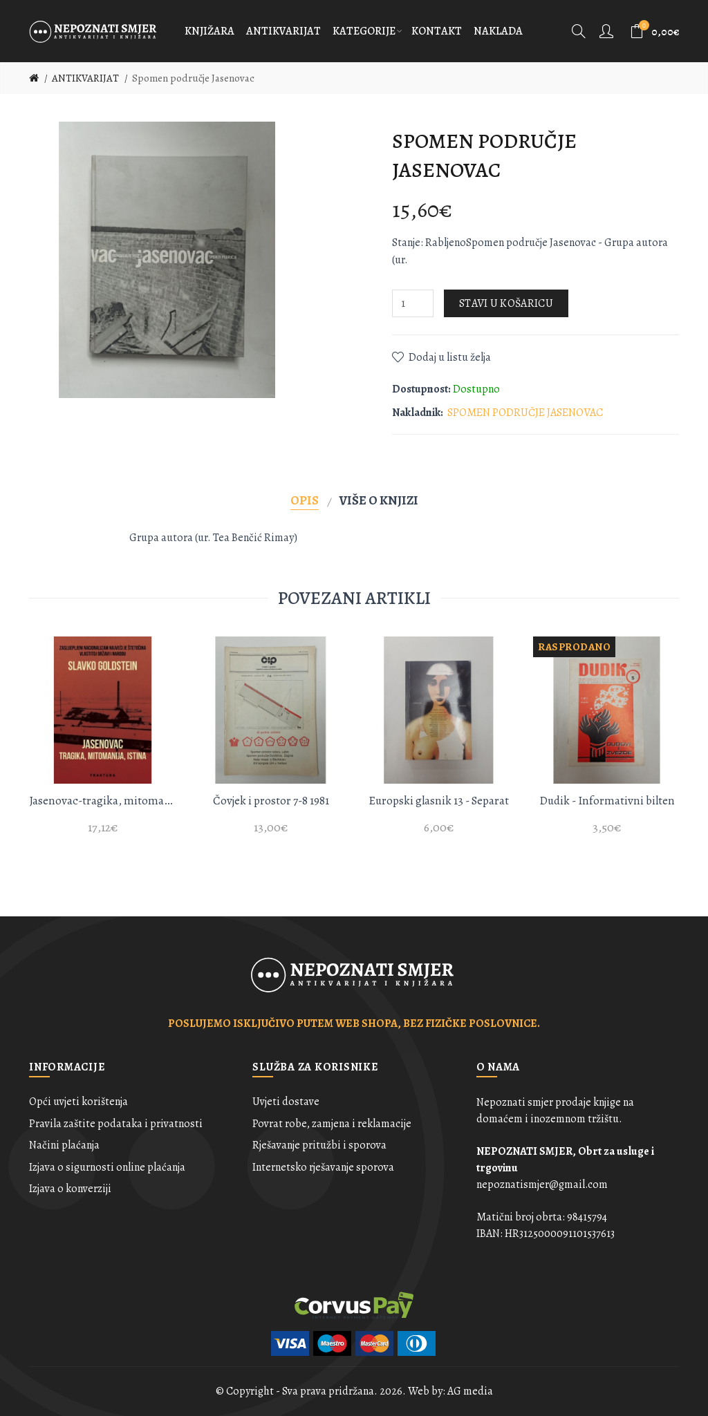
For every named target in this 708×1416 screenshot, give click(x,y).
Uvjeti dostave (285, 1101)
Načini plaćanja (64, 1145)
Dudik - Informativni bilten (607, 801)
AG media (470, 1391)
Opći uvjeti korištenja (78, 1101)
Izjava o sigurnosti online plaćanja (107, 1167)
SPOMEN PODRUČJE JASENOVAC (525, 412)
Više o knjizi (378, 500)
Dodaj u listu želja (450, 357)
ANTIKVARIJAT (85, 78)
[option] (103, 743)
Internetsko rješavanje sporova (323, 1167)
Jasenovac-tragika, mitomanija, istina (102, 801)
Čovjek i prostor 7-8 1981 (271, 801)
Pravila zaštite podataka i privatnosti (116, 1123)
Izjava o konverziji (70, 1188)
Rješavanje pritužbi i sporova (319, 1145)
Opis (304, 500)
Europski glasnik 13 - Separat (439, 801)
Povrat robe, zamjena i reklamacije (331, 1123)
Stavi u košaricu (506, 303)
